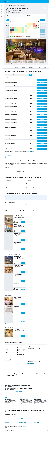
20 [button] (16, 29)
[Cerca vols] (1, 4)
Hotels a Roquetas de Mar (22, 422)
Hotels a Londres (35, 421)
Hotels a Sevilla (7, 422)
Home (7, 5)
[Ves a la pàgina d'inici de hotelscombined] (6, 1)
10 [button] (10, 27)
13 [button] (16, 27)
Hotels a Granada (21, 421)
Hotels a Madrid (21, 418)
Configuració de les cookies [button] (8, 155)
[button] (1, 1)
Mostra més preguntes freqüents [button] (19, 391)
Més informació (32, 151)
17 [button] (10, 29)
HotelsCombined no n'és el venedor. (26, 429)
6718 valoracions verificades (15, 12)
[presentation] (17, 63)
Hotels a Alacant (7, 421)
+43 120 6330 (8, 11)
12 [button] (14, 27)
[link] (9, 251)
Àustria (9, 5)
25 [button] (34, 29)
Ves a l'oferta (23, 222)
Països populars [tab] (14, 414)
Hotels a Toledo (35, 418)
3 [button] (10, 25)
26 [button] (36, 29)
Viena (13, 5)
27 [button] (38, 29)
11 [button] (12, 27)
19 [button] (14, 29)
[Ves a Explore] (1, 11)
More (5, 165)
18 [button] (12, 29)
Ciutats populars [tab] (7, 414)
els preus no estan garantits (24, 426)
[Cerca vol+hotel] (1, 9)
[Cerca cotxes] (1, 8)
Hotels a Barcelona (7, 418)
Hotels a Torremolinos (36, 422)
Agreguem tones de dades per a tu (26, 430)
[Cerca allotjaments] (1, 6)
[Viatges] (1, 14)
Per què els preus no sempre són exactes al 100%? (26, 432)
